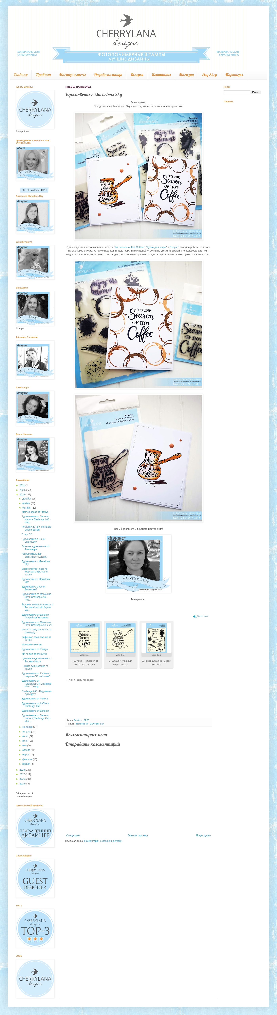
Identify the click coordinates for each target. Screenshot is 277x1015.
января (26, 763)
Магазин (186, 74)
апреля (26, 750)
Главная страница (138, 835)
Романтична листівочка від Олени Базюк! (36, 528)
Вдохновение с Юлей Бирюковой (33, 540)
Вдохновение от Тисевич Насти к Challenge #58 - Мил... (36, 718)
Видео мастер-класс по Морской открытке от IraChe (35, 572)
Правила (43, 74)
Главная (21, 74)
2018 (23, 769)
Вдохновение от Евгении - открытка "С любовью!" (36, 675)
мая (24, 745)
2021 (23, 485)
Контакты (161, 74)
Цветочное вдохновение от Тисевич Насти (36, 660)
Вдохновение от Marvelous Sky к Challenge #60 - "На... (36, 597)
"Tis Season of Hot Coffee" (129, 247)
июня (25, 740)
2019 (23, 494)
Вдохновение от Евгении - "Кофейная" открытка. (36, 616)
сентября (27, 727)
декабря (27, 498)
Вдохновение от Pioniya (35, 649)
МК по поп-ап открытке (34, 654)
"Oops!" (174, 247)
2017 (23, 774)
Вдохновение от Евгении (35, 710)
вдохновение (82, 724)
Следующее (73, 835)
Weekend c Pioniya (32, 644)
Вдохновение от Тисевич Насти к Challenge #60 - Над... (36, 519)
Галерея (137, 74)
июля (25, 736)
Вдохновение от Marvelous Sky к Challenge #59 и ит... (37, 623)
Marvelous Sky (97, 724)
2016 (23, 779)
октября (27, 507)
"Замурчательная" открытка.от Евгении (34, 555)
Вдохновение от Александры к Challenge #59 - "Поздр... (36, 683)
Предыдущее (203, 835)
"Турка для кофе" (156, 247)
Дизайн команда (108, 74)
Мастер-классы (72, 74)
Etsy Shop (209, 74)
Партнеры (234, 74)
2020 (23, 490)
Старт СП (27, 534)
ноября (26, 503)
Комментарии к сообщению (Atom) (103, 841)
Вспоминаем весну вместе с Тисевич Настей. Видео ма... (37, 607)
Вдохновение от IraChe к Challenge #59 (35, 705)
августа (26, 731)
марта (26, 754)
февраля (27, 759)
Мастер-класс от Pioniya (35, 512)
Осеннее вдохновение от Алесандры (35, 548)
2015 (23, 783)
